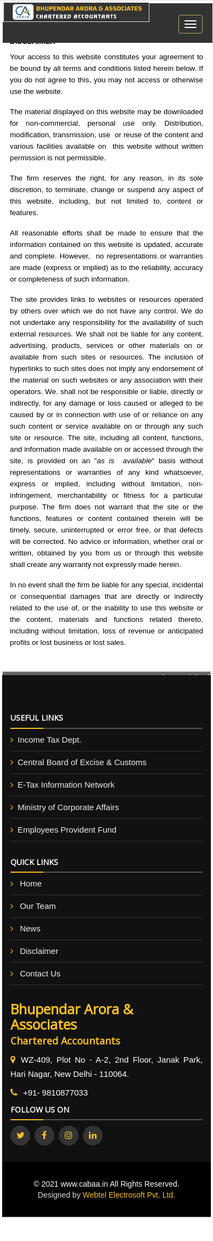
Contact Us (40, 973)
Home (31, 883)
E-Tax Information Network (66, 784)
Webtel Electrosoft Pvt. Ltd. (129, 1195)
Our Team (38, 906)
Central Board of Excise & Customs (82, 762)
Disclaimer (39, 951)
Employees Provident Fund (67, 829)
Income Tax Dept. (49, 739)
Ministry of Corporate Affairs (68, 807)
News (30, 928)
